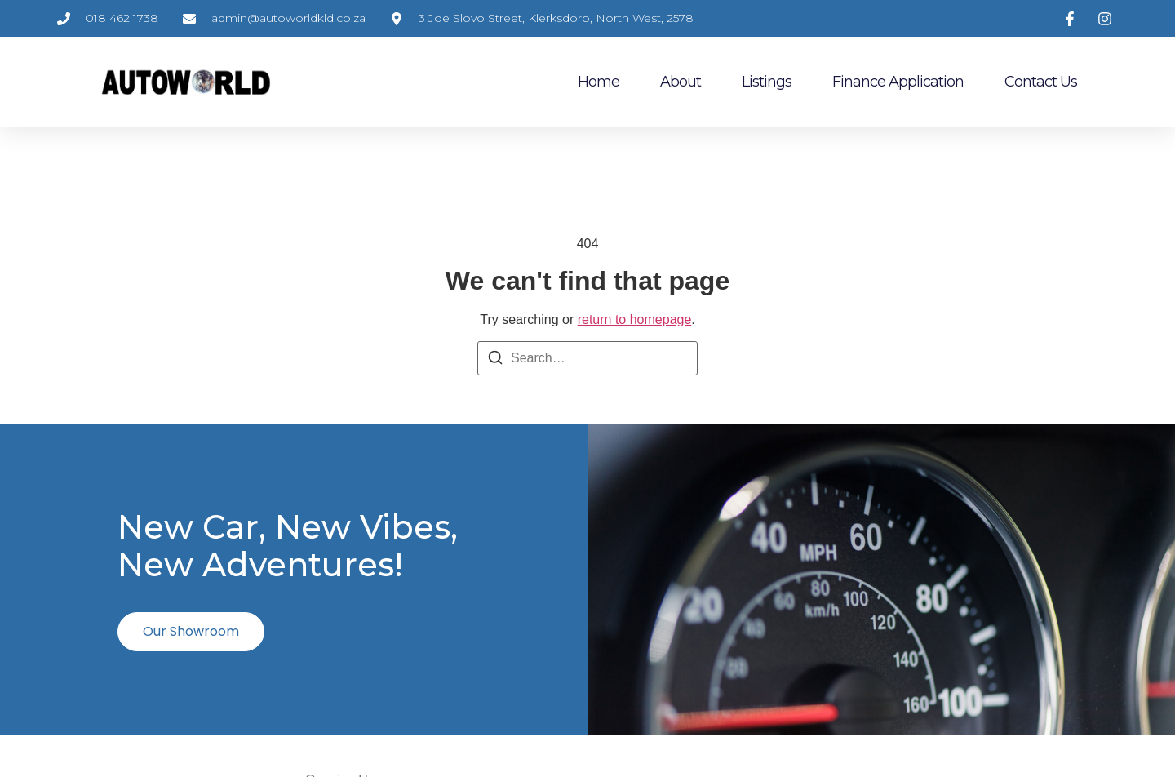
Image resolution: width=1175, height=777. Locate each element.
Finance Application (898, 82)
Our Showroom (191, 631)
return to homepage (635, 319)
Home (598, 82)
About (680, 82)
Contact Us (1040, 82)
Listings (766, 82)
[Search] (495, 360)
